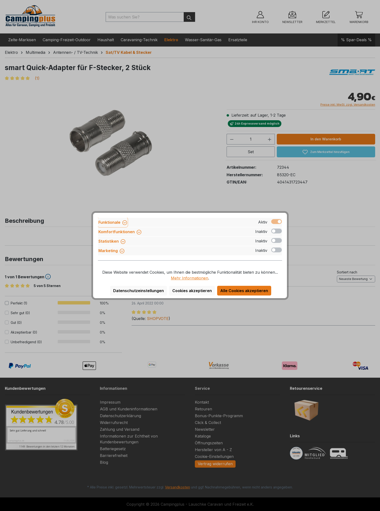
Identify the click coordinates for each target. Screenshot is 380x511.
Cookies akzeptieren (192, 290)
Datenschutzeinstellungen (138, 290)
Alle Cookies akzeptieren (244, 290)
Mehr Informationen (189, 278)
